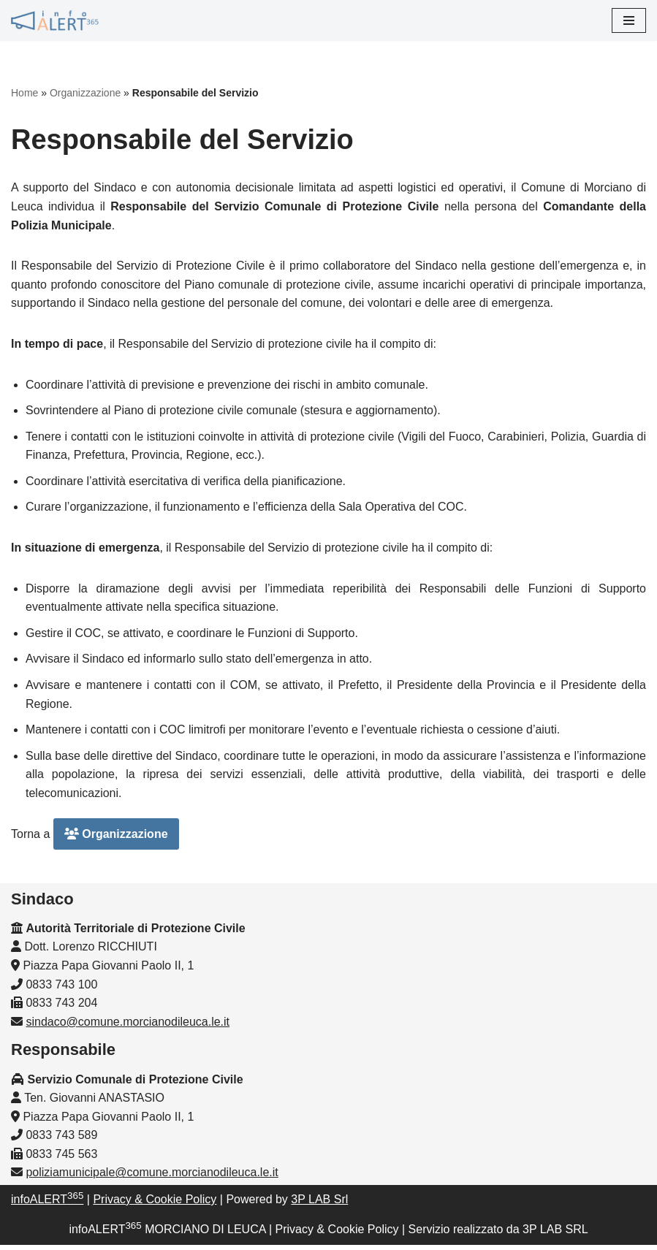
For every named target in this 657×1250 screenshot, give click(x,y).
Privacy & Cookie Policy (154, 1204)
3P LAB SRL (555, 1234)
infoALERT (47, 1204)
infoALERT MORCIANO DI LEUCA (167, 1234)
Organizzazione (85, 93)
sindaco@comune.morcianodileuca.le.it (127, 1027)
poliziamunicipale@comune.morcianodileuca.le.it (152, 1178)
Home (24, 93)
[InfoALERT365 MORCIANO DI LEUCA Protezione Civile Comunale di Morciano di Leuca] (55, 20)
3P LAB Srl (319, 1204)
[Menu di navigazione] (629, 20)
